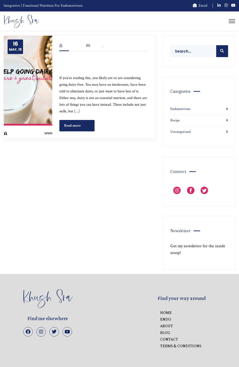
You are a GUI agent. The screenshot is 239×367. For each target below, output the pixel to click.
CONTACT (169, 339)
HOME (166, 312)
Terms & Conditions (180, 345)
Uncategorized (117, 46)
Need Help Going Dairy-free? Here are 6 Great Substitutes (101, 63)
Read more (78, 125)
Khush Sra (70, 46)
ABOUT (166, 325)
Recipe (97, 46)
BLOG (165, 332)
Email (203, 5)
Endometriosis (180, 109)
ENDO (165, 319)
